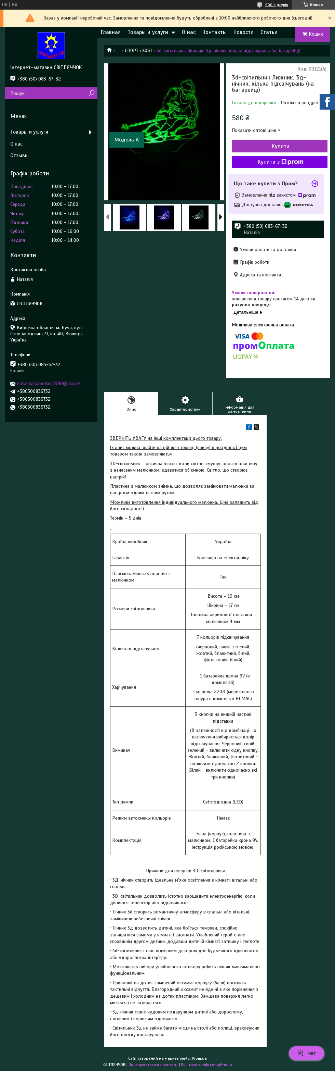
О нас (189, 32)
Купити (281, 146)
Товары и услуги (148, 32)
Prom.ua (199, 1058)
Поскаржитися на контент (153, 1064)
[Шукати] (91, 93)
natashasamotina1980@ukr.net (49, 383)
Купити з (281, 162)
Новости (243, 32)
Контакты (214, 32)
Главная (111, 32)
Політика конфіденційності (206, 1064)
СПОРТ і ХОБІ (138, 50)
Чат (306, 1053)
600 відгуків (276, 4)
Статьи (269, 32)
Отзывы (19, 155)
